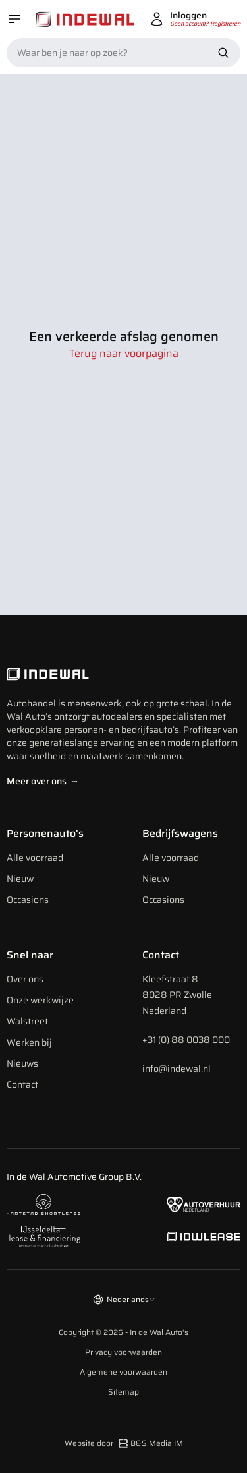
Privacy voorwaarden (123, 1352)
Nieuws (22, 1063)
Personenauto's (45, 833)
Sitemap (123, 1392)
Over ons (25, 979)
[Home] (85, 19)
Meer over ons (43, 781)
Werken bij (29, 1042)
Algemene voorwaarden (123, 1372)
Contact (22, 1084)
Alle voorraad (35, 857)
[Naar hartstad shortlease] (43, 1204)
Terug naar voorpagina (123, 353)
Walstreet (27, 1021)
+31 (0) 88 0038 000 (186, 1039)
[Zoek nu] (223, 52)
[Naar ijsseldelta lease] (43, 1236)
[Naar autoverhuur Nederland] (203, 1204)
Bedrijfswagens (180, 833)
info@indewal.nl (176, 1068)
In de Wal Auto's (159, 1332)
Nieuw (20, 878)
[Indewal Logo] (123, 674)
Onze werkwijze (40, 1000)
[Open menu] (14, 19)
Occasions (28, 900)
